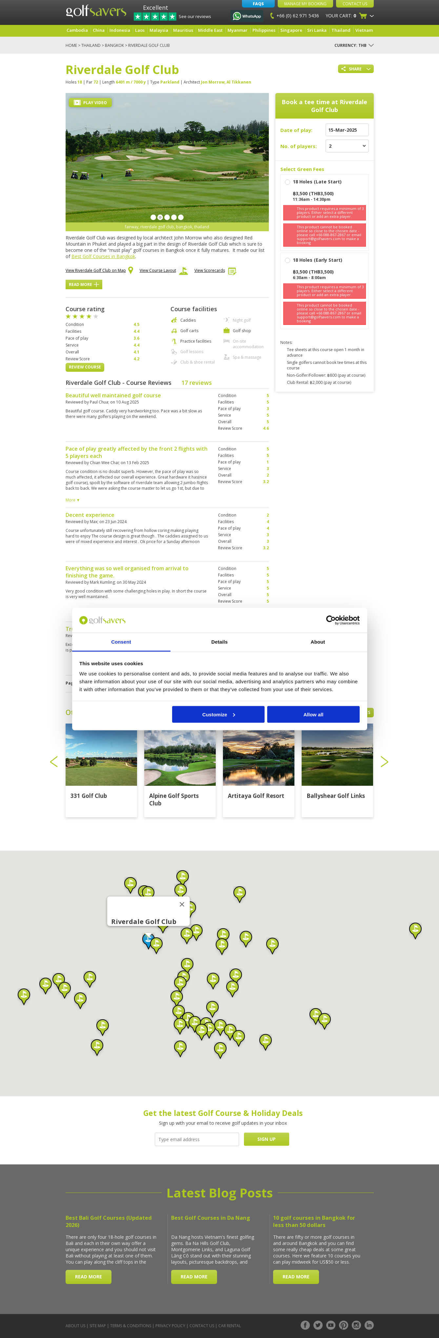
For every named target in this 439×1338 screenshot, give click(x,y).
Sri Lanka (317, 30)
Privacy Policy (170, 1326)
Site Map (98, 1326)
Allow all (314, 714)
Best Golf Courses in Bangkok (103, 256)
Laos (140, 30)
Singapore (291, 30)
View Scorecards (215, 272)
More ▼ (73, 500)
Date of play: (296, 130)
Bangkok (114, 45)
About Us (75, 1326)
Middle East (210, 30)
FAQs (258, 4)
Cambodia (77, 30)
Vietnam (364, 30)
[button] (148, 941)
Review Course (85, 367)
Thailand (340, 30)
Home (71, 45)
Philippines (263, 30)
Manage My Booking (305, 4)
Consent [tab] (121, 642)
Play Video (90, 102)
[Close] (182, 904)
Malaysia (159, 30)
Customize (218, 714)
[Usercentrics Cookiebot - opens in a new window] (331, 620)
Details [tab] (219, 642)
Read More (84, 284)
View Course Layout (164, 272)
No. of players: (298, 146)
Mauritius (183, 30)
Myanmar (238, 30)
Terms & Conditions (130, 1326)
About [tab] (318, 642)
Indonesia (120, 30)
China (99, 30)
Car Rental (229, 1326)
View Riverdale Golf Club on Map (99, 271)
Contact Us (355, 4)
